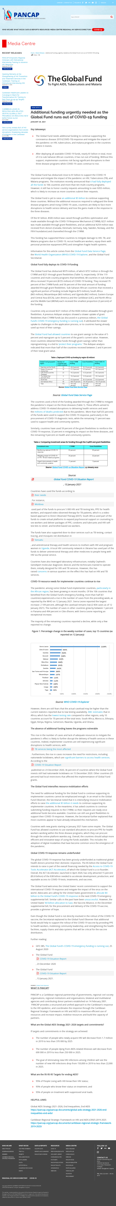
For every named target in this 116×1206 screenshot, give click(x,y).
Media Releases (70, 1148)
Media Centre (56, 30)
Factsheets (54, 1160)
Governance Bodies (8, 1151)
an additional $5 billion (73, 198)
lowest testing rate (61, 715)
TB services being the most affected (53, 749)
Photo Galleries (70, 1168)
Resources (45, 30)
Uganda (45, 548)
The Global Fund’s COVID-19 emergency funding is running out (77, 945)
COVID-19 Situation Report (48, 764)
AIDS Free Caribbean (24, 1148)
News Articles (70, 1151)
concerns (42, 571)
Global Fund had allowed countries (52, 334)
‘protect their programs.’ (71, 344)
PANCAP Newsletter (71, 1162)
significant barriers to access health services (87, 757)
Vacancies (69, 1173)
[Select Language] (107, 3)
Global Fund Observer (42, 985)
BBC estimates (95, 711)
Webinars (53, 1171)
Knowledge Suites (56, 1157)
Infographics (55, 1168)
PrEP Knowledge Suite (57, 1151)
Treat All (21, 1151)
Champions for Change (26, 1168)
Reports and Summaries (42, 1151)
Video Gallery (70, 1171)
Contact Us (68, 2)
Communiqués (70, 1154)
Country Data (39, 1148)
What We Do (19, 30)
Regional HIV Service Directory (77, 30)
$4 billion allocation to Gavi (59, 902)
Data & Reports (32, 30)
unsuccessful (91, 899)
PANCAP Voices (70, 1160)
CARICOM (59, 2)
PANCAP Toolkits (55, 1165)
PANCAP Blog (69, 1165)
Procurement (70, 1176)
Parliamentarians (24, 1157)
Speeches (68, 1157)
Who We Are (7, 30)
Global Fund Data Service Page (90, 251)
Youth (21, 1162)
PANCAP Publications (57, 1162)
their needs (40, 494)
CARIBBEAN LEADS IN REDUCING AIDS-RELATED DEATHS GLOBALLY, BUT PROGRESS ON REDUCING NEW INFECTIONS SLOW (15, 113)
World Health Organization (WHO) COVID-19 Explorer (61, 254)
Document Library (56, 1154)
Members (4, 1154)
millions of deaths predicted (49, 411)
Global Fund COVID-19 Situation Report (73, 479)
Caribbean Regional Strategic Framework (8, 1157)
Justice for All (23, 1165)
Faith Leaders (23, 1160)
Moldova (39, 504)
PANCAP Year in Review (41, 1154)
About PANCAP (6, 1148)
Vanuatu (39, 539)
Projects (21, 1154)
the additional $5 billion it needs (62, 803)
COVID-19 (98, 30)
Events (21, 1171)
